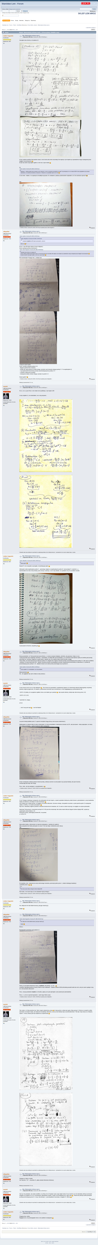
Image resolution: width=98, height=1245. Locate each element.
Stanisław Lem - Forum (13, 4)
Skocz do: (84, 1231)
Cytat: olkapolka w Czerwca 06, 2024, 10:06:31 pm (30, 560)
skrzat (35, 25)
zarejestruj (18, 9)
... (6, 29)
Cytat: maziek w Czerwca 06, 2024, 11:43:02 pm (29, 666)
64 (12, 29)
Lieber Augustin (8, 36)
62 (9, 29)
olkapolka (6, 231)
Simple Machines (55, 1241)
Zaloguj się (11, 9)
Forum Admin (30, 25)
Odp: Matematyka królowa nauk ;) (31, 35)
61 (7, 29)
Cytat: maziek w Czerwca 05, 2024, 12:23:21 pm (29, 168)
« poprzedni (88, 27)
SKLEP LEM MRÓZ (87, 13)
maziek (5, 386)
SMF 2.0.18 (43, 1241)
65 (13, 29)
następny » (93, 27)
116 (16, 29)
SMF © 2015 (48, 1241)
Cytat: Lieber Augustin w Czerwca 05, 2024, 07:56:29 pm (31, 249)
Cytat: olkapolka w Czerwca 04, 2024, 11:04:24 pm (31, 238)
